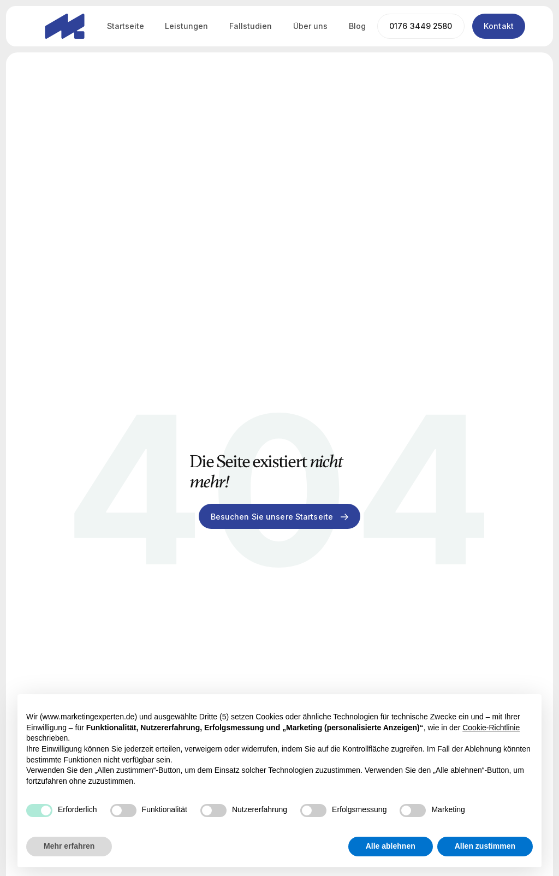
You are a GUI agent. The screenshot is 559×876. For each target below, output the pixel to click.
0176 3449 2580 (421, 26)
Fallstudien (250, 26)
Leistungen (186, 26)
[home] (65, 26)
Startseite (125, 26)
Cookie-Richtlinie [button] (491, 727)
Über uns (310, 26)
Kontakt (499, 26)
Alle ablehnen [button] (390, 846)
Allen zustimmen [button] (485, 846)
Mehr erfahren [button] (69, 846)
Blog (357, 26)
